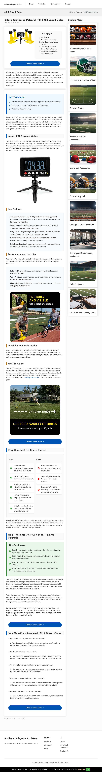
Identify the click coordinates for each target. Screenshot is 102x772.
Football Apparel (77, 196)
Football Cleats (76, 108)
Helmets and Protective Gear (83, 80)
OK (88, 769)
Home (31, 4)
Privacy (62, 742)
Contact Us (64, 751)
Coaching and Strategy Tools (82, 312)
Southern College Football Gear (20, 738)
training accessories (32, 377)
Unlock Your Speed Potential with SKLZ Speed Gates (33, 19)
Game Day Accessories (80, 168)
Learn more (81, 769)
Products (42, 4)
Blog (46, 749)
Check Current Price (35, 63)
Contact (67, 4)
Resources (55, 4)
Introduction (45, 37)
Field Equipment (77, 284)
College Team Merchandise (82, 224)
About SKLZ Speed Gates (49, 40)
